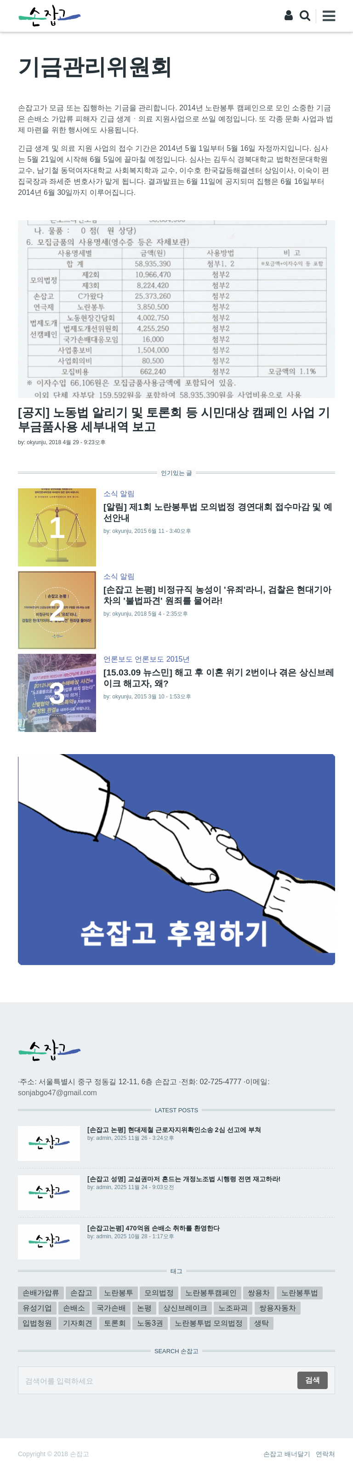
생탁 (261, 1323)
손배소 (74, 1308)
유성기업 (37, 1308)
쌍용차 (259, 1293)
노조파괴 (233, 1308)
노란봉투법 (299, 1293)
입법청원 (37, 1323)
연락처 (325, 1454)
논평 (144, 1308)
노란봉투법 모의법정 (209, 1323)
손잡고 (81, 1293)
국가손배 (111, 1308)
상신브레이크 (185, 1308)
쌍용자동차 (277, 1308)
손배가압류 (41, 1293)
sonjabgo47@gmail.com (57, 1093)
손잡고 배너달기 (286, 1454)
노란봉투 (118, 1293)
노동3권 (150, 1323)
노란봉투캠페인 (211, 1293)
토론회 (115, 1323)
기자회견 (77, 1323)
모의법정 (159, 1293)
